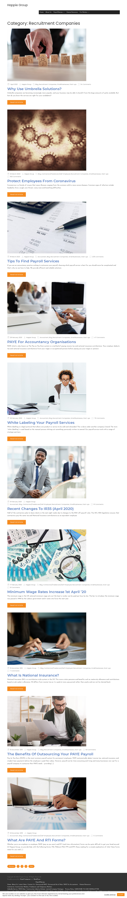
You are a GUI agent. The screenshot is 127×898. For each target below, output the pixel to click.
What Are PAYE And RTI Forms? (36, 840)
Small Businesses (63, 84)
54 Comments (86, 84)
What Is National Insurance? (33, 675)
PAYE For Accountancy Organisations (41, 342)
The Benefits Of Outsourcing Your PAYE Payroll (50, 754)
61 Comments (98, 504)
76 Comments (99, 418)
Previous (11, 866)
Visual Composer (25, 879)
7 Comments (15, 671)
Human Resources (72, 12)
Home (42, 12)
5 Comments (98, 836)
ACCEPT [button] (120, 895)
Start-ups (73, 84)
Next (31, 866)
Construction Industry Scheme (35, 889)
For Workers (84, 12)
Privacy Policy (69, 889)
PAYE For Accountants (71, 884)
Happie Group (17, 5)
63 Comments (91, 750)
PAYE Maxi (22, 889)
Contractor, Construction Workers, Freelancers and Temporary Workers (29, 887)
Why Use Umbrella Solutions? (34, 89)
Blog (36, 84)
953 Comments (15, 177)
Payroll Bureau (59, 12)
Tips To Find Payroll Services (33, 261)
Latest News (23, 884)
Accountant (42, 257)
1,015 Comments (98, 257)
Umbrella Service (12, 889)
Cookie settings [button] (110, 895)
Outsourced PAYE (41, 884)
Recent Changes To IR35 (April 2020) (40, 509)
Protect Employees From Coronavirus (41, 181)
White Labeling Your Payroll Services (41, 422)
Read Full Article (16, 102)
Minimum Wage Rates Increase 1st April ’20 (47, 592)
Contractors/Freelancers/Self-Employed (56, 174)
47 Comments (99, 337)
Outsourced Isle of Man (55, 884)
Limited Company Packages (55, 889)
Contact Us (31, 884)
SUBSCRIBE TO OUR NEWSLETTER (87, 889)
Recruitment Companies (47, 84)
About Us (48, 12)
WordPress (37, 879)
